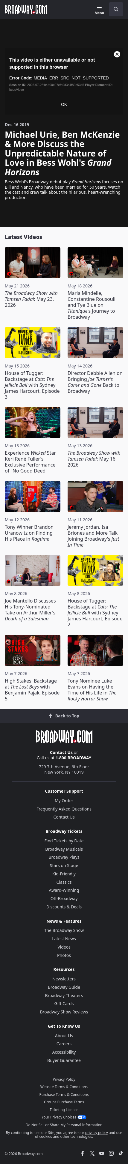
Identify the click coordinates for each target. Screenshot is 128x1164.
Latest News (64, 938)
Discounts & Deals (64, 907)
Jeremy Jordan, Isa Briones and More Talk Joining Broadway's (93, 536)
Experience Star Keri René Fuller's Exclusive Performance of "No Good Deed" (30, 462)
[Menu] (99, 10)
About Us (64, 1035)
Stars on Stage (64, 865)
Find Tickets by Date (64, 841)
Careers (64, 1043)
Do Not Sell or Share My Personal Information (64, 1124)
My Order (64, 800)
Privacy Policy (64, 1079)
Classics (64, 882)
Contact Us (61, 752)
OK (64, 104)
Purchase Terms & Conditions (64, 1094)
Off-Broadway (64, 898)
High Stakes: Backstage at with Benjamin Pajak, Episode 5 (32, 690)
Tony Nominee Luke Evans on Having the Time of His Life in (92, 690)
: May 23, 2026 (31, 299)
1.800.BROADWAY (74, 758)
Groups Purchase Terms (64, 1101)
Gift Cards (64, 1003)
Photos (64, 955)
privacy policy (96, 1132)
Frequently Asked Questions (64, 809)
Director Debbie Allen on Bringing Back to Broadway (95, 382)
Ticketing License (64, 1109)
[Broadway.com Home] (26, 9)
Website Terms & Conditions (64, 1086)
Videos (64, 947)
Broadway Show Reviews (64, 1012)
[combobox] (113, 9)
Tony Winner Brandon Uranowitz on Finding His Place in (29, 533)
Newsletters (64, 979)
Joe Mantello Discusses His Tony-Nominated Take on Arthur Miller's (30, 609)
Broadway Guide (64, 987)
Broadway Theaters (64, 995)
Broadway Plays (64, 857)
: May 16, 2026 (94, 459)
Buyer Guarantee (64, 1060)
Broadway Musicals (64, 849)
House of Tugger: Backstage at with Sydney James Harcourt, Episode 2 (95, 612)
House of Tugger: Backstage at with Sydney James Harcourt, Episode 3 (32, 385)
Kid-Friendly (64, 874)
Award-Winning (64, 890)
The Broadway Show (64, 930)
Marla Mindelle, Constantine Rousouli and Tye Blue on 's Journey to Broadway (91, 305)
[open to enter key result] (116, 9)
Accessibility (64, 1052)
